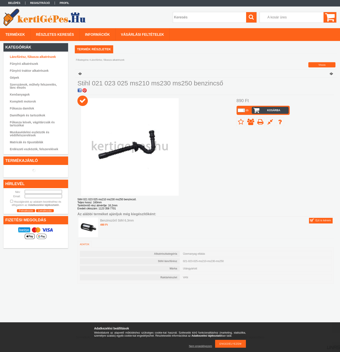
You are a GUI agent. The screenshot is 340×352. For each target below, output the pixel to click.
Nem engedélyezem (200, 346)
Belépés (14, 3)
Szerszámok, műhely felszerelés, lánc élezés (33, 86)
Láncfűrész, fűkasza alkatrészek (33, 57)
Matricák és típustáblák (26, 142)
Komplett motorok (23, 101)
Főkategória (82, 60)
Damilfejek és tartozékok (27, 115)
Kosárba (273, 110)
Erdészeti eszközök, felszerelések (34, 149)
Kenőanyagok (20, 94)
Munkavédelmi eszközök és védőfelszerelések (29, 133)
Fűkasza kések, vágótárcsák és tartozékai (32, 124)
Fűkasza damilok (22, 108)
